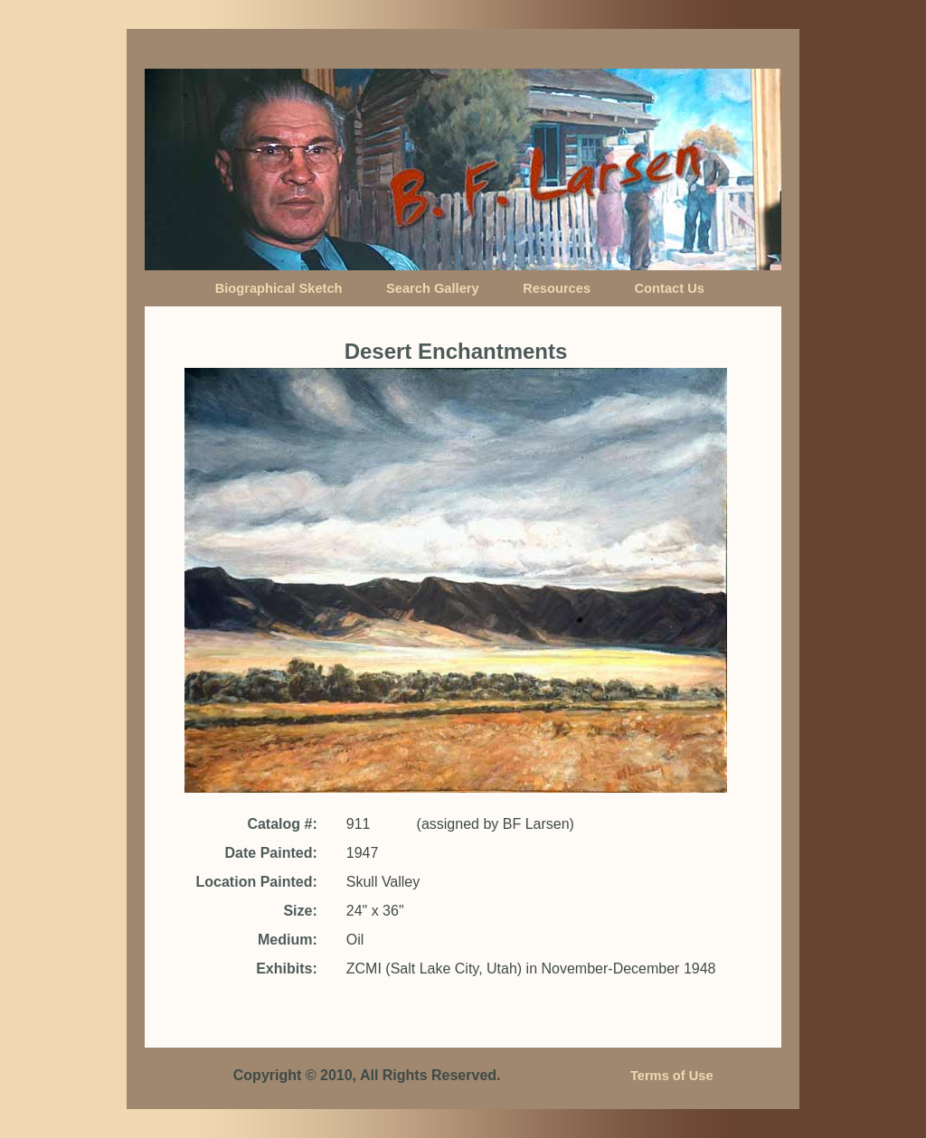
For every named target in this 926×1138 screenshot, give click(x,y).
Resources (557, 288)
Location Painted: (256, 881)
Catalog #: (282, 824)
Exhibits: (286, 968)
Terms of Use (671, 1075)
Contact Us (669, 288)
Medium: (287, 939)
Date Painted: (271, 853)
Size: (300, 910)
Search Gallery (432, 288)
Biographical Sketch (279, 288)
